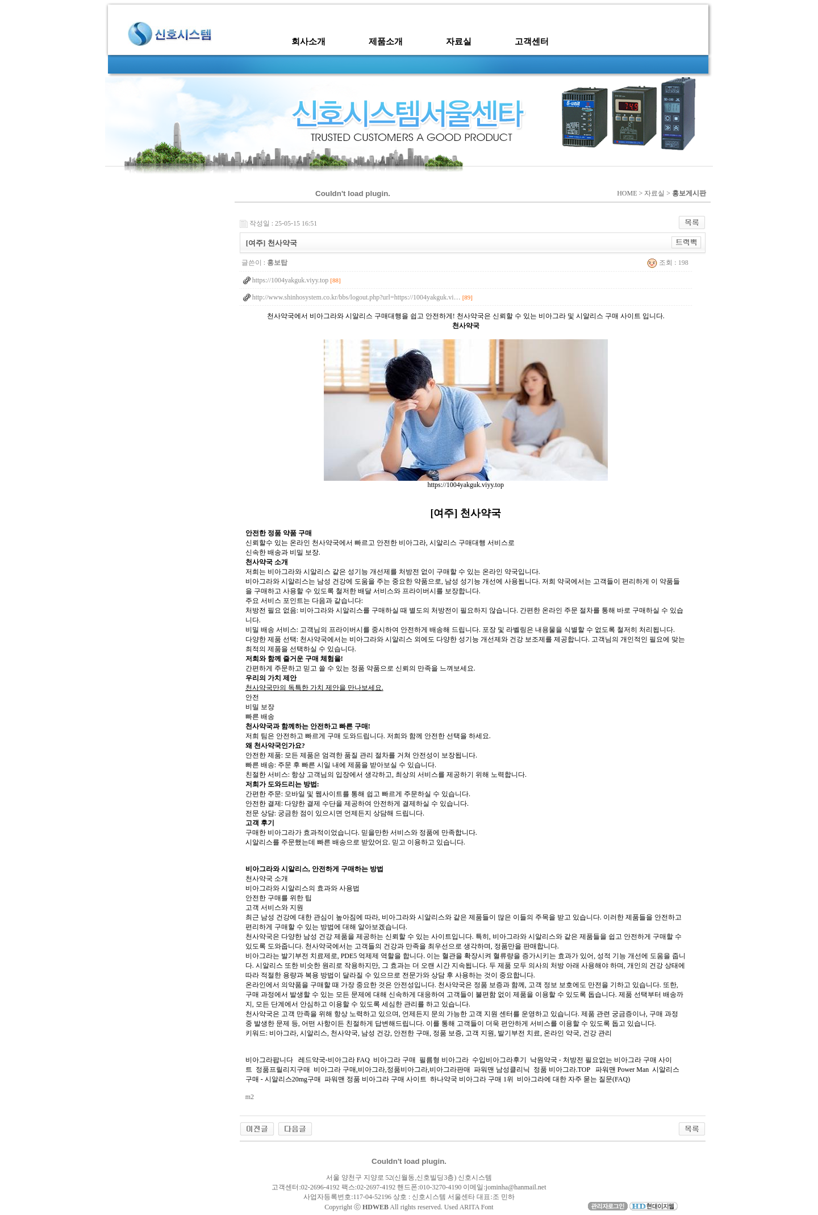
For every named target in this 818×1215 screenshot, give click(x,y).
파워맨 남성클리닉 (502, 1069)
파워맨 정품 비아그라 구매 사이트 (375, 1079)
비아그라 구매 (394, 1060)
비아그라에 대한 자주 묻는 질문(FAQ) (573, 1079)
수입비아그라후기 (499, 1060)
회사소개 (308, 41)
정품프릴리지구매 (283, 1069)
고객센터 (532, 41)
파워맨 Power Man (621, 1069)
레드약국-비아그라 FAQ (334, 1060)
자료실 (458, 41)
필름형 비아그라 (444, 1060)
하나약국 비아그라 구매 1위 (472, 1079)
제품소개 (386, 41)
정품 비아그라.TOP (561, 1069)
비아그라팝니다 (270, 1060)
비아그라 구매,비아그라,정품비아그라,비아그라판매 (392, 1069)
